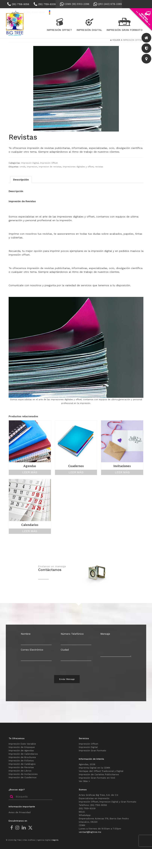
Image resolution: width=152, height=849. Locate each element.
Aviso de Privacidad (20, 812)
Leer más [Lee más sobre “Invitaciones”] (122, 472)
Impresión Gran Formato (92, 750)
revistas (99, 167)
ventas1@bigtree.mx (90, 832)
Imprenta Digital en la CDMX (94, 767)
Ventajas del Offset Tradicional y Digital (101, 771)
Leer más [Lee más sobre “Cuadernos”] (76, 472)
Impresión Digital (30, 163)
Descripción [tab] (21, 179)
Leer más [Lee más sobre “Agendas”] (29, 472)
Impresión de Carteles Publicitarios (99, 774)
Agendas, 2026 (87, 764)
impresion (32, 167)
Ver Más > (84, 781)
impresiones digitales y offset (78, 167)
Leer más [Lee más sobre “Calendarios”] (29, 531)
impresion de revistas (50, 167)
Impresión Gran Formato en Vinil (97, 778)
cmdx (22, 167)
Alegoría (54, 840)
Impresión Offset (133, 40)
